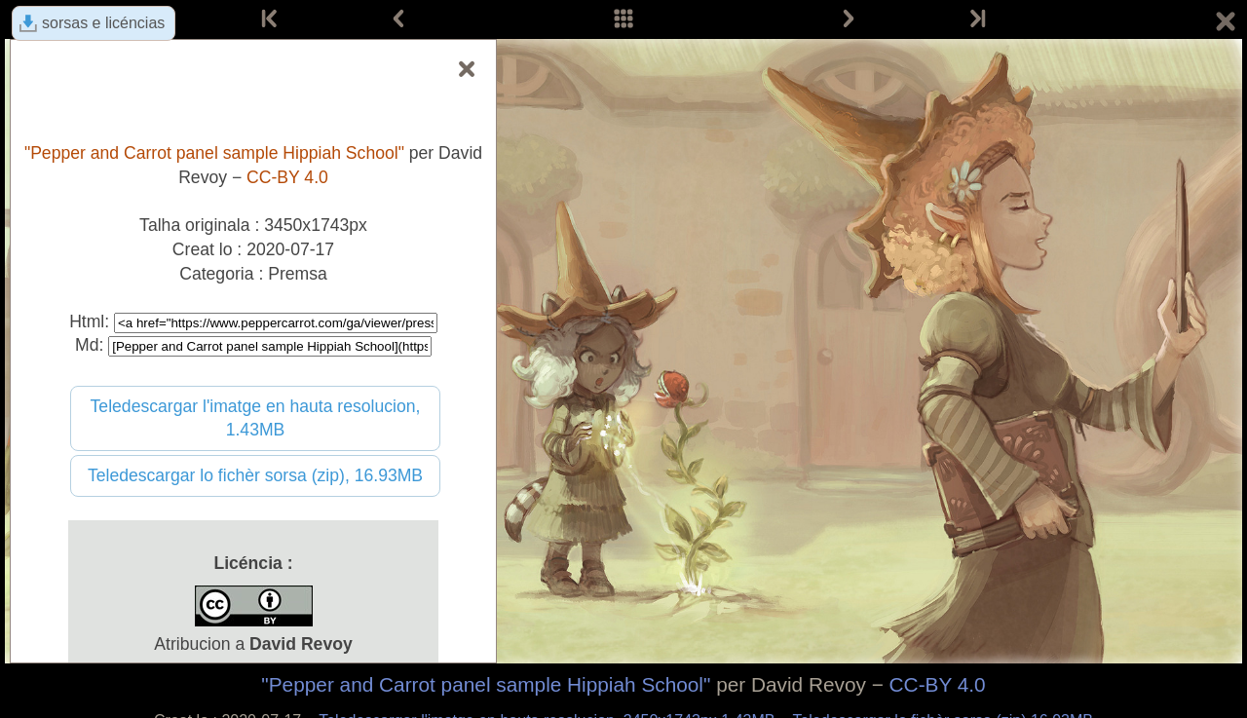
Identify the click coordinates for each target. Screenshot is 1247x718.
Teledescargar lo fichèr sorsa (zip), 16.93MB (255, 475)
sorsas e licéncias (103, 23)
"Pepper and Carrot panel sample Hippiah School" (485, 684)
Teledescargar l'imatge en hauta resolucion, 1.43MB (256, 418)
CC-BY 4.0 (937, 684)
